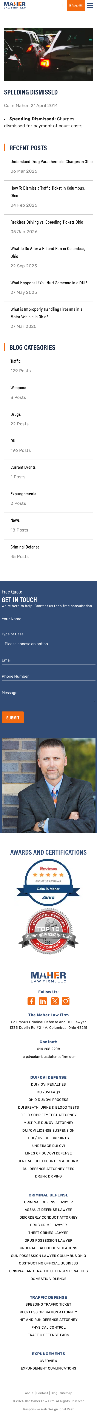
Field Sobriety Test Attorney (48, 1115)
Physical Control (48, 1327)
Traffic (16, 360)
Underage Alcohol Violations (48, 1248)
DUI (14, 440)
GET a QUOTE (76, 5)
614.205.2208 (48, 1049)
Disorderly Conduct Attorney (49, 1217)
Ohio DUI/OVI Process (49, 1100)
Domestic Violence (48, 1279)
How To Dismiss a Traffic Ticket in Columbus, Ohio (48, 191)
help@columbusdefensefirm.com (48, 1057)
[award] (48, 882)
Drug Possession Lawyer (48, 1241)
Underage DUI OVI (48, 1146)
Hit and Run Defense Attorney (48, 1320)
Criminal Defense (25, 546)
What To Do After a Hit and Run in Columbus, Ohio (48, 252)
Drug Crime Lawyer (48, 1225)
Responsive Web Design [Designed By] (40, 1409)
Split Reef (67, 1409)
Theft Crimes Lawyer (48, 1233)
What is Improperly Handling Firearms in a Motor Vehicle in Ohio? (47, 312)
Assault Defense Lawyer (48, 1210)
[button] (90, 5)
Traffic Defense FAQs (48, 1335)
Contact (42, 1393)
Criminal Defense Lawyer (48, 1202)
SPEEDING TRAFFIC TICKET (48, 1304)
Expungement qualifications (48, 1368)
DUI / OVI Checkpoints (48, 1138)
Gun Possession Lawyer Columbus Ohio (48, 1256)
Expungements (23, 493)
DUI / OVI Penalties (48, 1084)
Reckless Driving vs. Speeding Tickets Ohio (47, 221)
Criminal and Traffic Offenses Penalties (48, 1271)
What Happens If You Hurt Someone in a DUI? (49, 282)
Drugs (16, 414)
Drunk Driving (48, 1176)
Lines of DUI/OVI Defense (48, 1153)
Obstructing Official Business (48, 1263)
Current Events (23, 466)
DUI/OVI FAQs (48, 1092)
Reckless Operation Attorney (48, 1312)
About (29, 1393)
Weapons (18, 387)
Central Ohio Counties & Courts (48, 1161)
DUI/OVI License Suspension (48, 1131)
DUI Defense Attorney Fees (48, 1169)
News (15, 519)
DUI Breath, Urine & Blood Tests (48, 1107)
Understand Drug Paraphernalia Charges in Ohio (52, 161)
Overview (48, 1361)
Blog (54, 1393)
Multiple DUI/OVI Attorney (49, 1123)
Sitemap (66, 1393)
